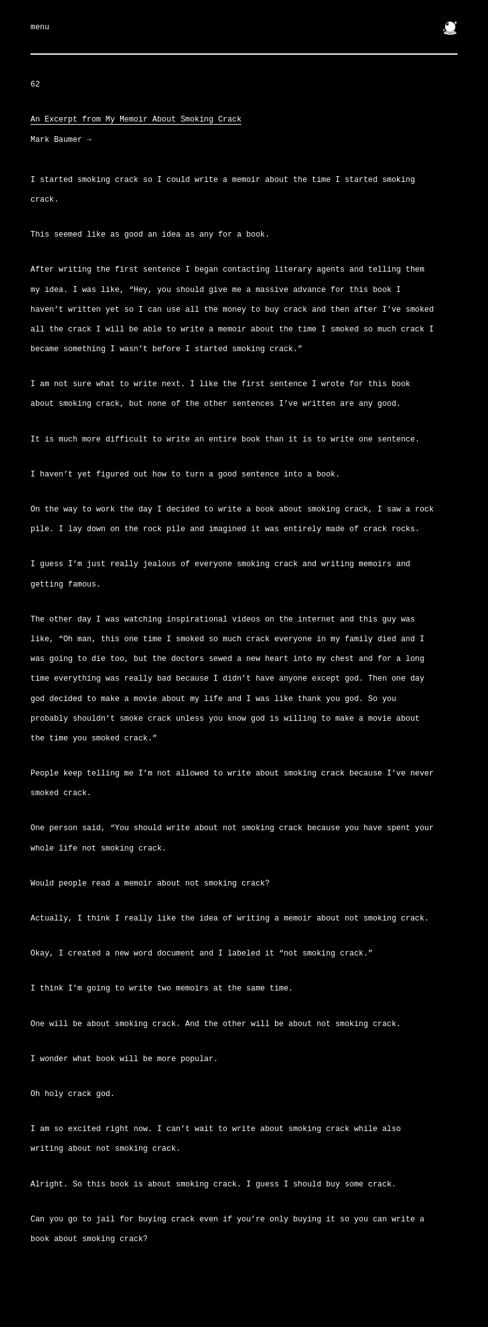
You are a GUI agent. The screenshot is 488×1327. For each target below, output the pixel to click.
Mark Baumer (61, 139)
